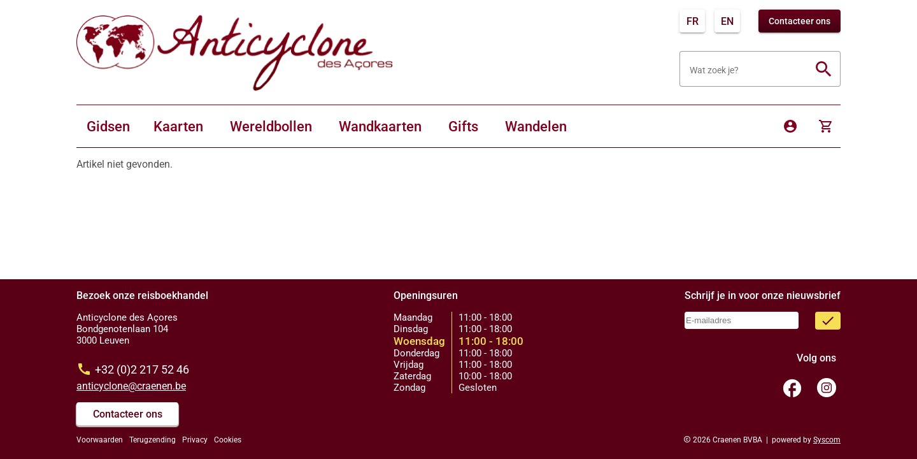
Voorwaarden (99, 439)
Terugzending (152, 439)
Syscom (827, 439)
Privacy (195, 439)
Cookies (227, 439)
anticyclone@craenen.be (131, 386)
